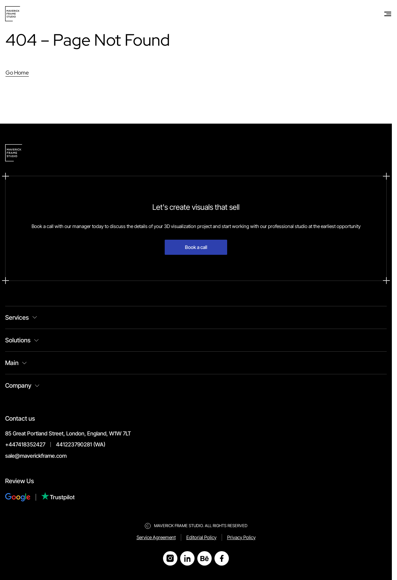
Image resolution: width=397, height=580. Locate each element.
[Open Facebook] (221, 558)
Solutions (18, 340)
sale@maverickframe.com (36, 455)
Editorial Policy (201, 537)
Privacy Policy (241, 537)
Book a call (196, 247)
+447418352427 (25, 444)
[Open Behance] (204, 558)
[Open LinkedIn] (187, 558)
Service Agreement (156, 537)
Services (17, 317)
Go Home (17, 72)
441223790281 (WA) (80, 444)
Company (18, 385)
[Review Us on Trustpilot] (58, 497)
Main (12, 362)
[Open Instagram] (170, 558)
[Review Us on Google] (23, 497)
